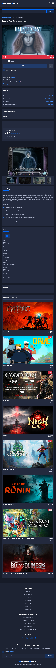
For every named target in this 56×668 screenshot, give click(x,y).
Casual (51, 96)
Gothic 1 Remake (8, 332)
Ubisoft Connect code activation (28, 629)
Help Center (28, 597)
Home (3, 17)
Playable (50, 105)
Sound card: (6, 274)
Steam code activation (28, 620)
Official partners (28, 594)
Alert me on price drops (12, 70)
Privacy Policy (28, 603)
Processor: (6, 247)
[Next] (52, 180)
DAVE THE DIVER (7, 365)
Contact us (28, 609)
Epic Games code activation (28, 623)
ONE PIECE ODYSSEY (9, 469)
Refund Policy (28, 606)
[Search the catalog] (24, 11)
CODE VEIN (6, 401)
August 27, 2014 (49, 99)
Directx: (5, 267)
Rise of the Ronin (8, 505)
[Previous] (4, 180)
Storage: (5, 260)
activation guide (14, 77)
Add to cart (25, 66)
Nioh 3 (5, 436)
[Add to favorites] (51, 66)
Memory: (5, 254)
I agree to (9, 651)
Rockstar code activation (28, 626)
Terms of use (28, 600)
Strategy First (49, 102)
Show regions (6, 84)
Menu (52, 5)
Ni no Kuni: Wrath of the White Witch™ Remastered (18, 538)
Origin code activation (28, 617)
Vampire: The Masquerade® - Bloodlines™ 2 (16, 573)
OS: (4, 240)
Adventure (8, 17)
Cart (49, 5)
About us (28, 591)
